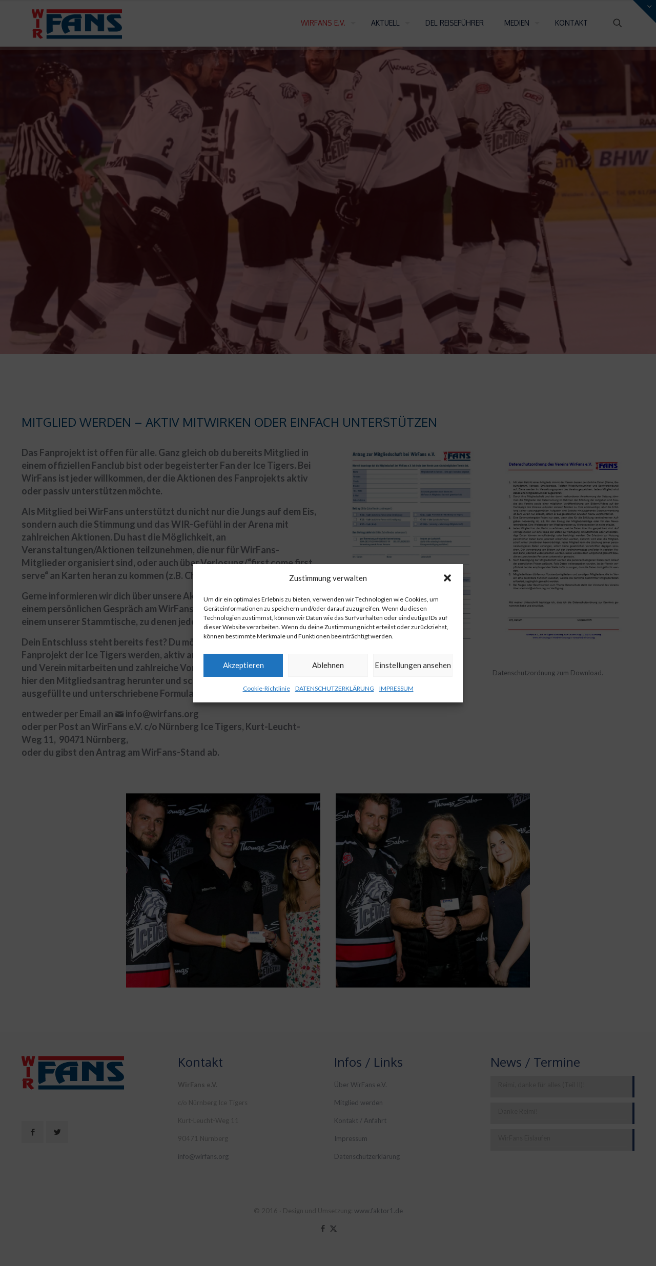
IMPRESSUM (396, 688)
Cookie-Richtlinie (266, 688)
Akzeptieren (243, 665)
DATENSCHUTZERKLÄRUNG (334, 688)
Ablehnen (328, 665)
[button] (447, 578)
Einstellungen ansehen (413, 665)
